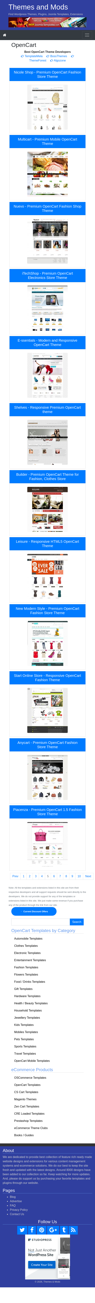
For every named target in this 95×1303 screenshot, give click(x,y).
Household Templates (28, 1010)
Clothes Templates (26, 945)
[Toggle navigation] (87, 35)
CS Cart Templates (26, 1092)
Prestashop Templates (28, 1120)
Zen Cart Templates (26, 1106)
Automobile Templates (28, 938)
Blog (13, 1196)
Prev (15, 876)
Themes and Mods (38, 7)
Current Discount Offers (34, 911)
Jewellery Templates (27, 1017)
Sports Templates (25, 1046)
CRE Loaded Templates (29, 1113)
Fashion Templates (26, 967)
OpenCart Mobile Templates (32, 1060)
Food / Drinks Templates (29, 981)
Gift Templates (23, 988)
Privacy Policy (19, 1209)
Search (76, 921)
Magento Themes (25, 1099)
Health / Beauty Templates (31, 1003)
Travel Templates (25, 1053)
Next (88, 876)
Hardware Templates (27, 996)
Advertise (16, 1201)
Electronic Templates (27, 953)
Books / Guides (24, 1135)
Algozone (58, 60)
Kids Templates (24, 1024)
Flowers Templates (26, 974)
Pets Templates (24, 1039)
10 (79, 876)
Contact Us (17, 1214)
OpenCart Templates (27, 1084)
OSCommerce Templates (30, 1077)
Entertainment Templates (30, 960)
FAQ (13, 1205)
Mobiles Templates (26, 1032)
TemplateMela (32, 56)
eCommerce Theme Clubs (31, 1128)
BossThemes (57, 56)
